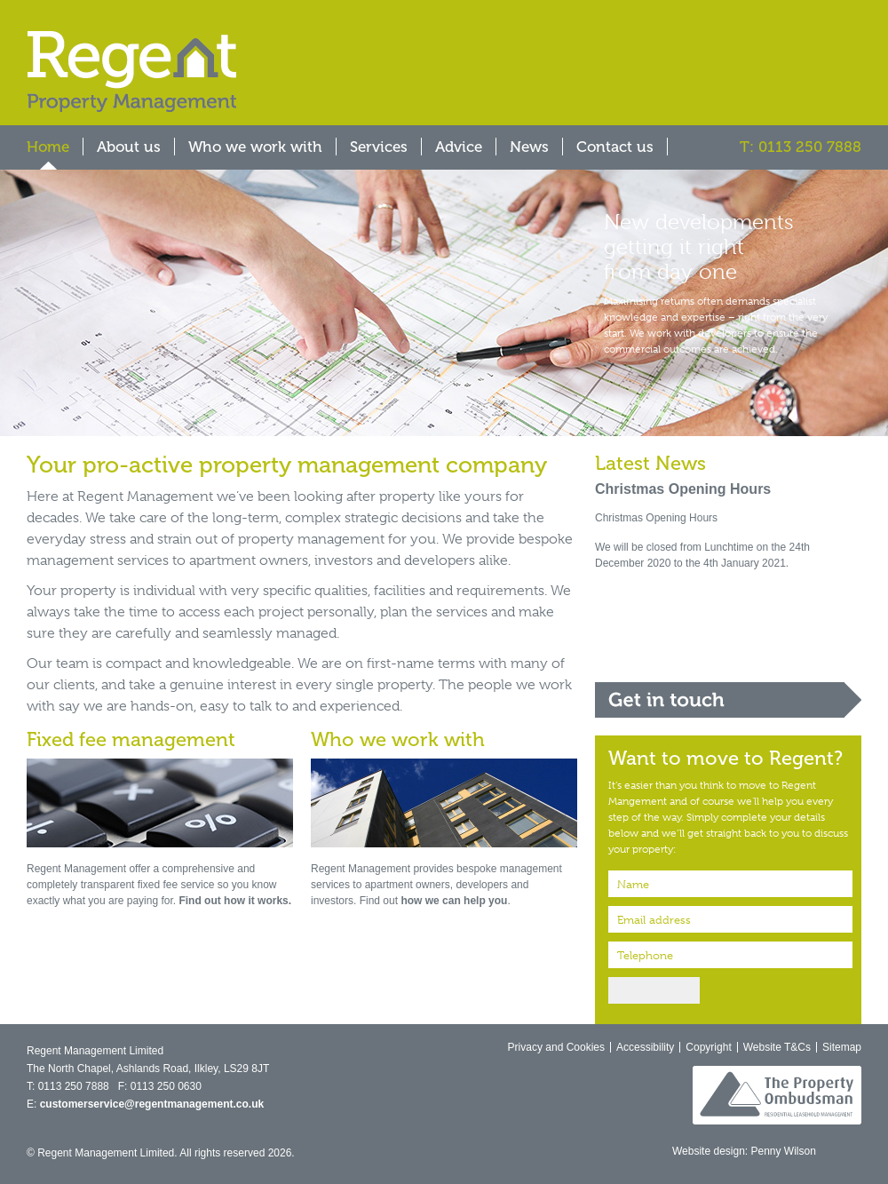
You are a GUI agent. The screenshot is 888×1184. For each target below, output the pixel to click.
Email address (654, 920)
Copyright (708, 1047)
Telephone (645, 955)
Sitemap (841, 1047)
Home (48, 146)
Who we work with (255, 146)
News (529, 146)
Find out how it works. (234, 900)
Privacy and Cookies (556, 1047)
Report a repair (728, 651)
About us (129, 146)
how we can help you (453, 900)
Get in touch (728, 700)
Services (379, 146)
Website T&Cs (777, 1047)
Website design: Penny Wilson (744, 1151)
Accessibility (645, 1047)
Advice (458, 146)
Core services (728, 602)
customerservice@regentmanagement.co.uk (152, 1104)
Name (633, 884)
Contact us (615, 146)
